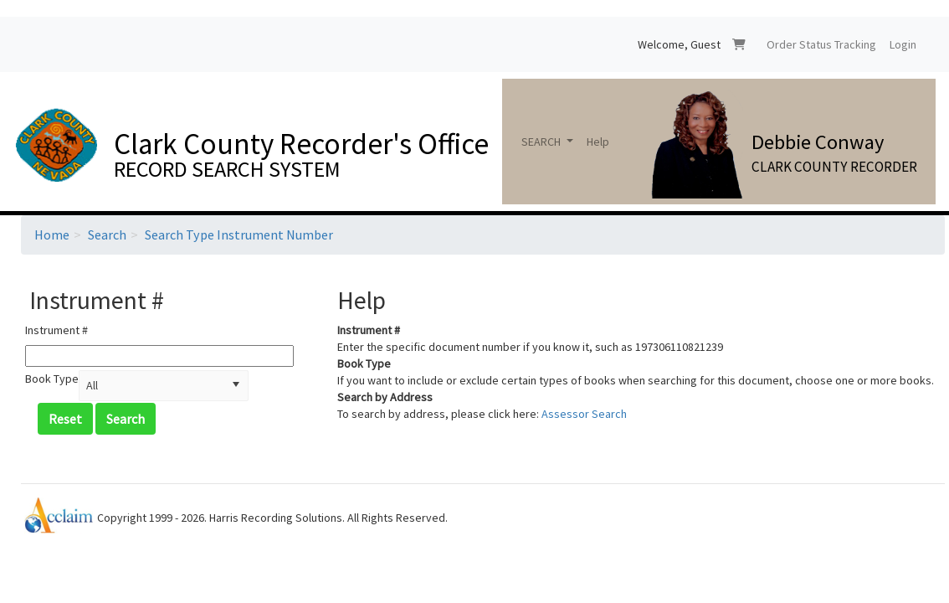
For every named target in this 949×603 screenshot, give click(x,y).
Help (598, 141)
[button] (236, 385)
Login (903, 44)
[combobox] (152, 385)
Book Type (52, 378)
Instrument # (56, 330)
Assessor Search (584, 413)
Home (51, 234)
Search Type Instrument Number (239, 234)
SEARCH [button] (542, 141)
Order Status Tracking (821, 44)
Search (107, 234)
